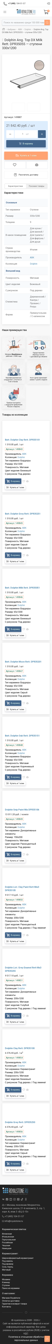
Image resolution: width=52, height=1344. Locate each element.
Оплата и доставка (10, 1301)
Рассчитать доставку (26, 174)
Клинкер (6, 1282)
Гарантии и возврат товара (14, 1304)
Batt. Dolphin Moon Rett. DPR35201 (23, 661)
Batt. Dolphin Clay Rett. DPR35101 (22, 439)
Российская (7, 1242)
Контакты (6, 1307)
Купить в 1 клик (26, 155)
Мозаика (6, 1279)
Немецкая (6, 1248)
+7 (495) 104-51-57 (13, 1216)
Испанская (7, 1234)
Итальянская (8, 1237)
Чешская (6, 1245)
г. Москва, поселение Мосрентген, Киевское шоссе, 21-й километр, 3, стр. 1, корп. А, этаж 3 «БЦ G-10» (23, 1208)
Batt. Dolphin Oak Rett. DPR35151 (22, 735)
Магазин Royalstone (11, 1298)
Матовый (6, 1270)
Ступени (6, 1285)
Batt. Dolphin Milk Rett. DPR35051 (22, 587)
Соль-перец (7, 1267)
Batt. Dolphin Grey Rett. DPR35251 (22, 513)
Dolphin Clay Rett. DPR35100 (20, 1048)
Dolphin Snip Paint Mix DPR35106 (22, 809)
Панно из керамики (11, 1288)
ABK (32, 257)
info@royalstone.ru (12, 1221)
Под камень (7, 1261)
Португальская (9, 1240)
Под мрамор (7, 1264)
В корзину (26, 143)
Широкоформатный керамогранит (18, 1258)
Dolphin (33, 263)
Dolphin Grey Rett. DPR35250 (20, 1122)
